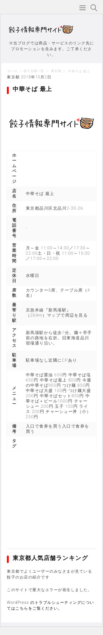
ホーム (12, 71)
